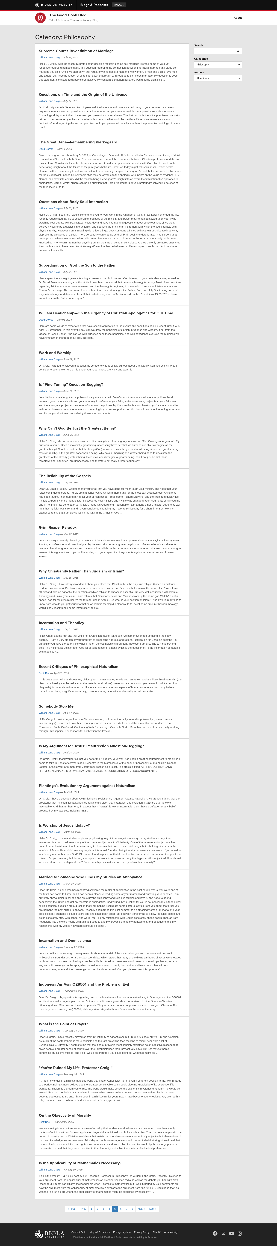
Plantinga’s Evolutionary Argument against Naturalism (87, 785)
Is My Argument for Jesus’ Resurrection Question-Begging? (91, 746)
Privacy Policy (141, 1232)
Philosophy (219, 65)
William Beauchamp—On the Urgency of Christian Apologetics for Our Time (106, 313)
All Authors (219, 78)
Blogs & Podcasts (94, 5)
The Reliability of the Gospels (65, 476)
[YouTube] (231, 1233)
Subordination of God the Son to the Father (77, 265)
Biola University (57, 4)
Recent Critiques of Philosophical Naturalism (78, 666)
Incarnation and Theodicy (61, 623)
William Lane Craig (49, 57)
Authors (199, 72)
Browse (118, 5)
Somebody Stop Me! (57, 706)
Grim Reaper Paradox (57, 527)
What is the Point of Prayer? (63, 1024)
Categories (201, 58)
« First (71, 1208)
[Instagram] (240, 1233)
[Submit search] (238, 51)
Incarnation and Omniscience (65, 940)
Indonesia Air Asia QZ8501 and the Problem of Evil (84, 984)
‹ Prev (82, 1208)
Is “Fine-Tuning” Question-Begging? (71, 384)
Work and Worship (55, 353)
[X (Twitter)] (223, 1233)
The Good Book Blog (68, 15)
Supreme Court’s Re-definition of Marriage (76, 51)
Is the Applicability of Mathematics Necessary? (80, 1163)
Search (198, 45)
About (238, 17)
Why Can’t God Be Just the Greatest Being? (77, 428)
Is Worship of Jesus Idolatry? (64, 825)
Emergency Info (122, 1232)
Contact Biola (78, 1232)
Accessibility (171, 1232)
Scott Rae (44, 673)
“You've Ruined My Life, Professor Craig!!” (76, 1068)
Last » (153, 1208)
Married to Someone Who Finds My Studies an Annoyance (90, 877)
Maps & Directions (100, 1232)
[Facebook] (215, 1233)
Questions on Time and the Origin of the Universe (83, 94)
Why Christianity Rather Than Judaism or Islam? (81, 571)
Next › (141, 1208)
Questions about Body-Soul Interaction (73, 202)
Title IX (157, 1232)
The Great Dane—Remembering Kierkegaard (78, 142)
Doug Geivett (46, 148)
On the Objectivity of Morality (65, 1115)
